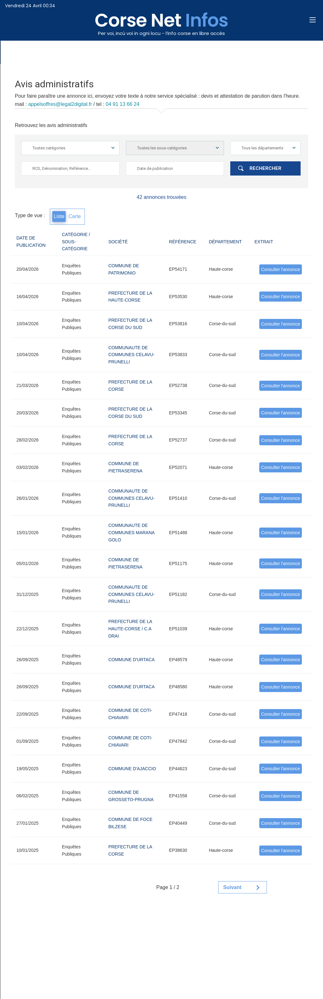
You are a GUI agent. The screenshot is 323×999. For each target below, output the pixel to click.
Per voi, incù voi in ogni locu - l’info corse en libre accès (161, 33)
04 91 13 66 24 (122, 104)
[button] (315, 20)
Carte (74, 216)
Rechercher (265, 168)
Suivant (232, 887)
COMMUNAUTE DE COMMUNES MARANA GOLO (131, 532)
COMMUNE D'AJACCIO (132, 768)
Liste (59, 216)
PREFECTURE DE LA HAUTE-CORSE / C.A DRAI (130, 628)
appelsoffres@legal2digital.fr (60, 104)
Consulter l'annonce (280, 269)
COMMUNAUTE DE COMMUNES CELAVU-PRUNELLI (131, 355)
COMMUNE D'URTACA (131, 659)
